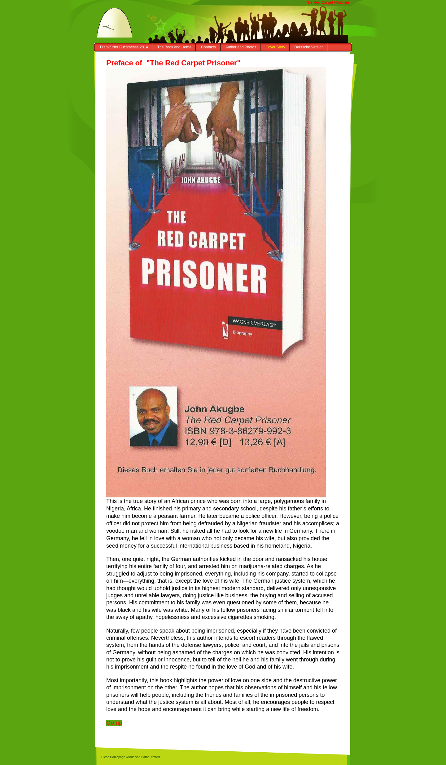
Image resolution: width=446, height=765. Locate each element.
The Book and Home (174, 47)
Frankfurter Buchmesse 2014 (124, 47)
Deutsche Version (309, 47)
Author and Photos (240, 47)
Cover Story (275, 47)
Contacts (208, 47)
